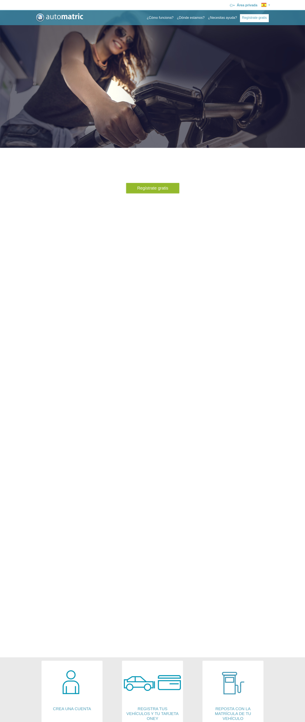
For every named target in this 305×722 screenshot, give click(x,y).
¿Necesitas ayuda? (222, 17)
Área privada (244, 5)
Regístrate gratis (254, 17)
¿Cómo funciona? (160, 17)
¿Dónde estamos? (191, 17)
